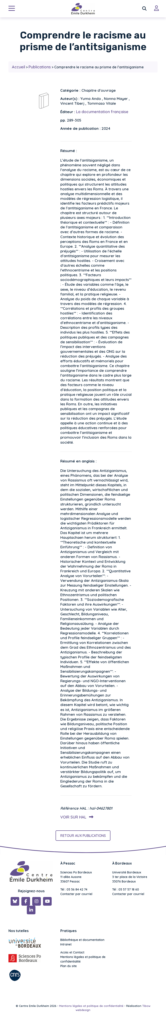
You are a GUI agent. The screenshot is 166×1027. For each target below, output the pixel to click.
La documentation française (102, 111)
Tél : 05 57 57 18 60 (125, 889)
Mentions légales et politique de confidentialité (82, 959)
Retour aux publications (83, 835)
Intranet (66, 944)
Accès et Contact (72, 952)
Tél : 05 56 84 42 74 (73, 889)
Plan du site (68, 966)
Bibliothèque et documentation (82, 940)
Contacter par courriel (76, 894)
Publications (40, 66)
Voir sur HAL (76, 817)
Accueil (18, 66)
